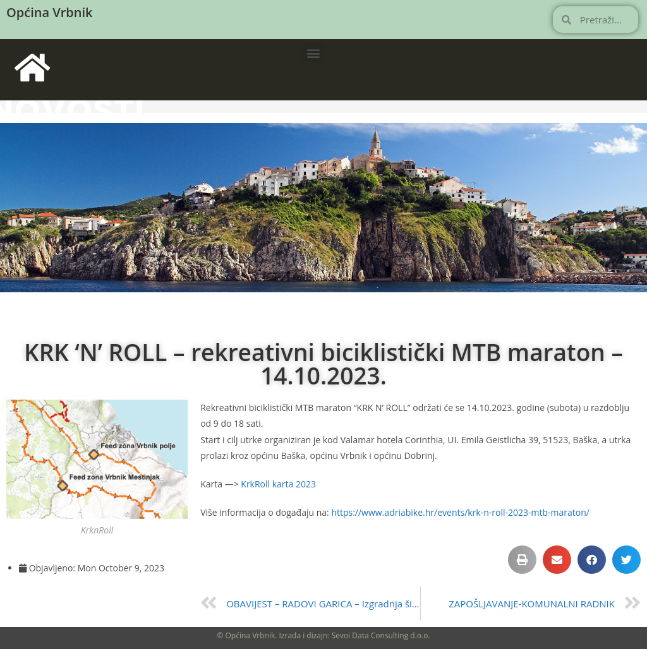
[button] (313, 52)
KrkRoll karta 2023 (278, 484)
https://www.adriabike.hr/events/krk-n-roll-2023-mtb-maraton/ (460, 512)
